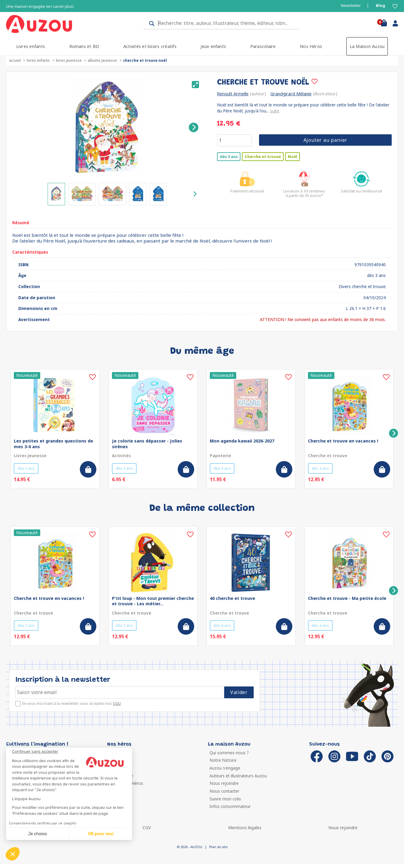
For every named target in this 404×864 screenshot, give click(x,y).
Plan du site (218, 847)
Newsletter (351, 5)
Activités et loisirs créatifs (149, 46)
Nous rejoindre (224, 783)
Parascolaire (263, 46)
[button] (12, 854)
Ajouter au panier (325, 140)
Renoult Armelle (233, 94)
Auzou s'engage (225, 768)
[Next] (193, 127)
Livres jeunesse (69, 60)
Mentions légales (244, 827)
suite (274, 111)
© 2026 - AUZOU (189, 847)
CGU (117, 703)
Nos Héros (311, 46)
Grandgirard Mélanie (291, 94)
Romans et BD (84, 46)
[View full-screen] (195, 84)
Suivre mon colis (225, 799)
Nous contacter (224, 791)
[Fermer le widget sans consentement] (72, 752)
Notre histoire (223, 760)
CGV (147, 827)
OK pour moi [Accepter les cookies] (100, 833)
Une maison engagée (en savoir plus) (40, 6)
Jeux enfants (213, 46)
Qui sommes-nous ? (229, 752)
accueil (15, 60)
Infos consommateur (230, 806)
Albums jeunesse (102, 60)
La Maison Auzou (367, 46)
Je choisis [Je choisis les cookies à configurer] (37, 833)
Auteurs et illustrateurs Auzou (238, 776)
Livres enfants (30, 46)
